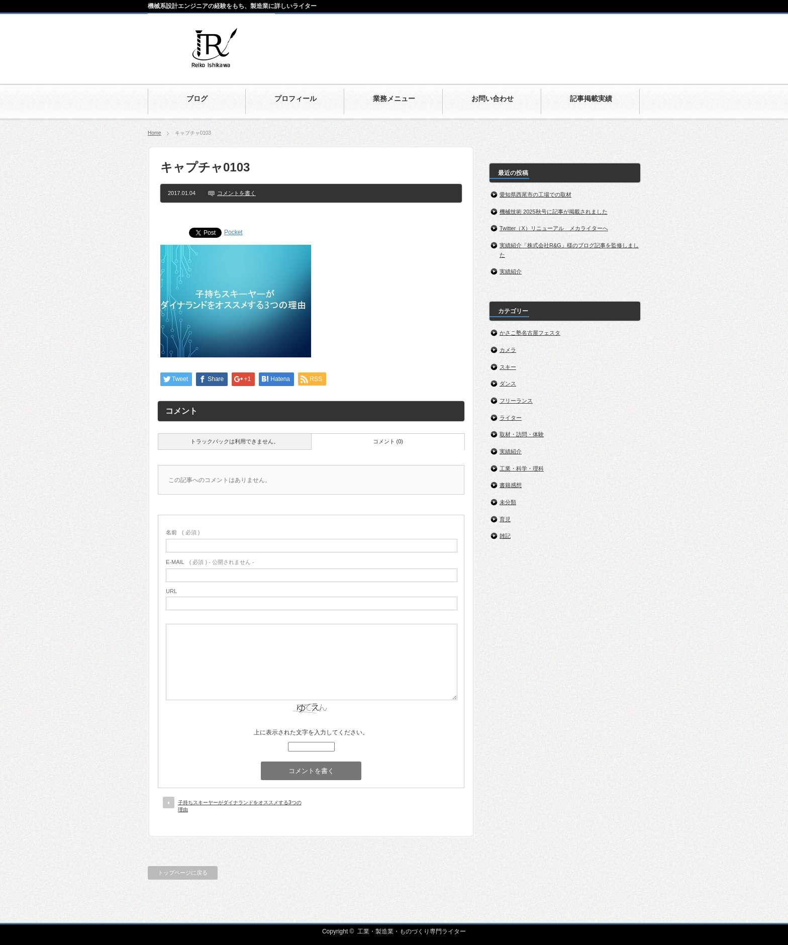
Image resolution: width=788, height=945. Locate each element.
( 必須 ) (183, 532)
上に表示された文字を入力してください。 (311, 732)
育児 (505, 519)
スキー (508, 367)
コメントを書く (236, 193)
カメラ (508, 350)
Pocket (233, 232)
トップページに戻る (183, 873)
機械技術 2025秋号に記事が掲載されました (554, 212)
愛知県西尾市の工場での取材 (535, 195)
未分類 (508, 502)
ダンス (508, 384)
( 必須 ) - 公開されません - (210, 562)
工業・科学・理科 (522, 468)
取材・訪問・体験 (522, 434)
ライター (511, 418)
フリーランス (516, 401)
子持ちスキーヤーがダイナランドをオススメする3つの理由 (240, 806)
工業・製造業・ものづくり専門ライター (411, 931)
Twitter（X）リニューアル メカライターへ (554, 228)
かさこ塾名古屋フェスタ (530, 333)
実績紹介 (511, 271)
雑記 (505, 536)
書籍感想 (511, 485)
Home (154, 133)
